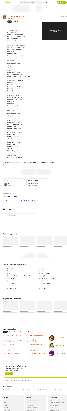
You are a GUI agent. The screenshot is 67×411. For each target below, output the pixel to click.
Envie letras (30, 405)
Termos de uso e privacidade (57, 402)
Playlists (6, 407)
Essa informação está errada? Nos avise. (44, 162)
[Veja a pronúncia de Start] (13, 200)
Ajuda (51, 400)
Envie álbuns (30, 402)
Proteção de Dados (54, 405)
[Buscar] (46, 2)
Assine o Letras (30, 410)
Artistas (6, 402)
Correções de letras (32, 407)
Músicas (6, 400)
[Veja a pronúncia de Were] (6, 200)
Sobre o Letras (53, 407)
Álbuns (5, 405)
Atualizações (7, 410)
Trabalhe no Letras (54, 410)
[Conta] (65, 2)
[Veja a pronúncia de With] (34, 200)
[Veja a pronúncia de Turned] (27, 200)
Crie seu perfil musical (32, 400)
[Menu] (2, 2)
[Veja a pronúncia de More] (19, 200)
